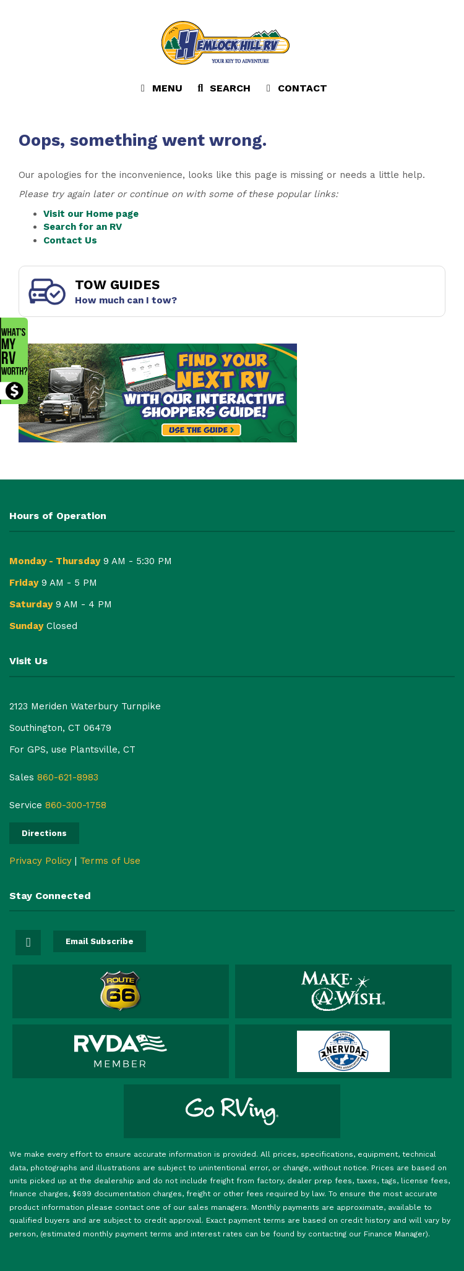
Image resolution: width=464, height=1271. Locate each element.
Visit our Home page (91, 213)
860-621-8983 (67, 777)
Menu (162, 91)
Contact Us (70, 240)
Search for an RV (82, 226)
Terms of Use (110, 860)
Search (222, 91)
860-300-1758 (75, 805)
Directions (44, 833)
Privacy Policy (40, 860)
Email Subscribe (100, 941)
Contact (294, 91)
